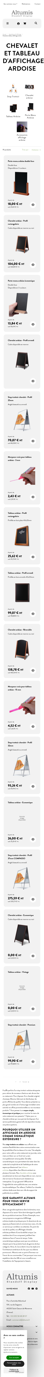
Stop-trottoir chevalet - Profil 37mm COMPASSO (20, 857)
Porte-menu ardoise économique (21, 280)
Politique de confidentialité (29, 1344)
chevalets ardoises (26, 1172)
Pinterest (36, 1289)
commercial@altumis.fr (21, 1319)
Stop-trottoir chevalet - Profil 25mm (20, 398)
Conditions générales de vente (28, 1339)
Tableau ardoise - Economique (20, 802)
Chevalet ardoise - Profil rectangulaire (18, 222)
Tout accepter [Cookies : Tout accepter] (14, 1357)
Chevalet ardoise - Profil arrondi (21, 340)
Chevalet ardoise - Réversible (20, 629)
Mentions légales (32, 1341)
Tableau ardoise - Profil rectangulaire (17, 514)
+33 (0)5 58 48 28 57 (18, 1316)
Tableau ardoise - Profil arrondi (20, 572)
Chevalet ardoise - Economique (21, 915)
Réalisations (26, 4)
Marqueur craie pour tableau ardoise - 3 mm (20, 458)
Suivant (26, 1082)
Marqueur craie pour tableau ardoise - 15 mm (20, 688)
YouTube (33, 1289)
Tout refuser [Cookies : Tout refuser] (19, 1372)
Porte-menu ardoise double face (21, 161)
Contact (37, 4)
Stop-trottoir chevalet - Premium (21, 1024)
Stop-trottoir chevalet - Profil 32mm (20, 744)
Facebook (29, 1289)
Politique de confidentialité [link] (14, 1370)
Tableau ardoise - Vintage (18, 972)
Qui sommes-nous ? (10, 4)
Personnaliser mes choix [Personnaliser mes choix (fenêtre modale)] (14, 1363)
